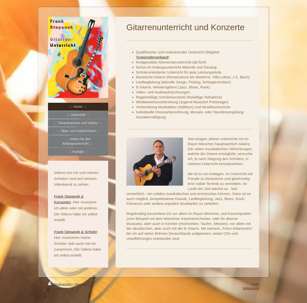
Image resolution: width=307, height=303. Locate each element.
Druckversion (60, 284)
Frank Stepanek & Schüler (75, 232)
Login (255, 284)
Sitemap (80, 284)
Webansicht (250, 288)
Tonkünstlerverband (152, 57)
